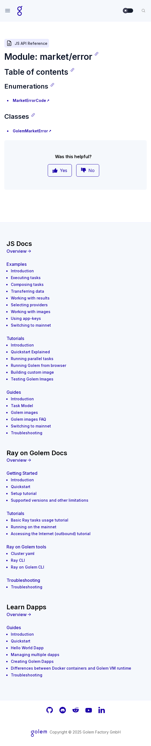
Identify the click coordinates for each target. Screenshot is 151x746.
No (88, 170)
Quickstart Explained (30, 351)
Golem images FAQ (28, 419)
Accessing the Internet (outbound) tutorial (51, 533)
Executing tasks (26, 277)
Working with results (30, 298)
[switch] (128, 10)
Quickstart (20, 486)
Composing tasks (27, 284)
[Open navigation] (7, 10)
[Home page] (20, 10)
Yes (59, 170)
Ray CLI (18, 560)
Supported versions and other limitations (49, 500)
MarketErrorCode (29, 100)
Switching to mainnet (31, 325)
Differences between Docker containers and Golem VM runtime (71, 668)
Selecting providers (29, 304)
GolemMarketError (30, 131)
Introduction (22, 271)
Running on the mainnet (33, 527)
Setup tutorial (24, 493)
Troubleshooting (26, 432)
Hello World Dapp (27, 647)
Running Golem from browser (38, 365)
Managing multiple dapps (35, 654)
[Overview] (75, 251)
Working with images (30, 311)
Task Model (22, 405)
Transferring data (27, 291)
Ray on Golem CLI (27, 567)
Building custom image (32, 372)
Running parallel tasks (32, 358)
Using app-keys (26, 318)
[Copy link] (96, 54)
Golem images (24, 412)
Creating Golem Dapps (32, 661)
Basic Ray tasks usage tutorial (39, 520)
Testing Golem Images (32, 379)
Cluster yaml (22, 553)
